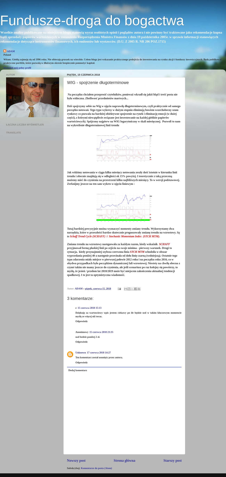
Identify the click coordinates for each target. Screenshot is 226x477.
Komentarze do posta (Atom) (96, 468)
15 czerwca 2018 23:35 (101, 332)
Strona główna (124, 460)
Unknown (80, 352)
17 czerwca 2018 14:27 (99, 352)
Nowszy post (76, 460)
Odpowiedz (81, 321)
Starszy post (172, 460)
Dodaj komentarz (77, 370)
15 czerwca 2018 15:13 (89, 307)
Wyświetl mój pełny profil (17, 67)
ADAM (11, 51)
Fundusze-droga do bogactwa (92, 20)
